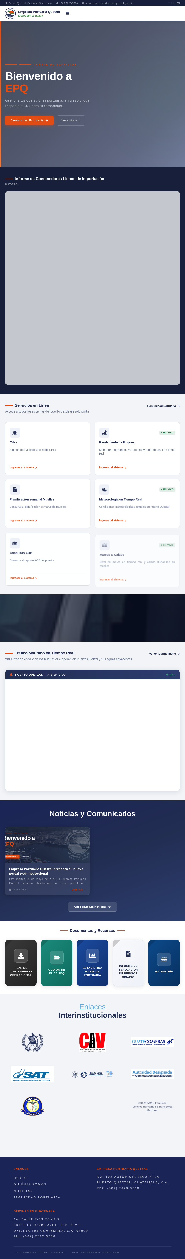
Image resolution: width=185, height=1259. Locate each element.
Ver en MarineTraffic (164, 653)
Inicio (20, 1178)
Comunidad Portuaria (29, 126)
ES (171, 3)
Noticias (23, 1191)
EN (178, 3)
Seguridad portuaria (37, 1197)
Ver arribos (71, 126)
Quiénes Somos (30, 1184)
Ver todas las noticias (92, 907)
